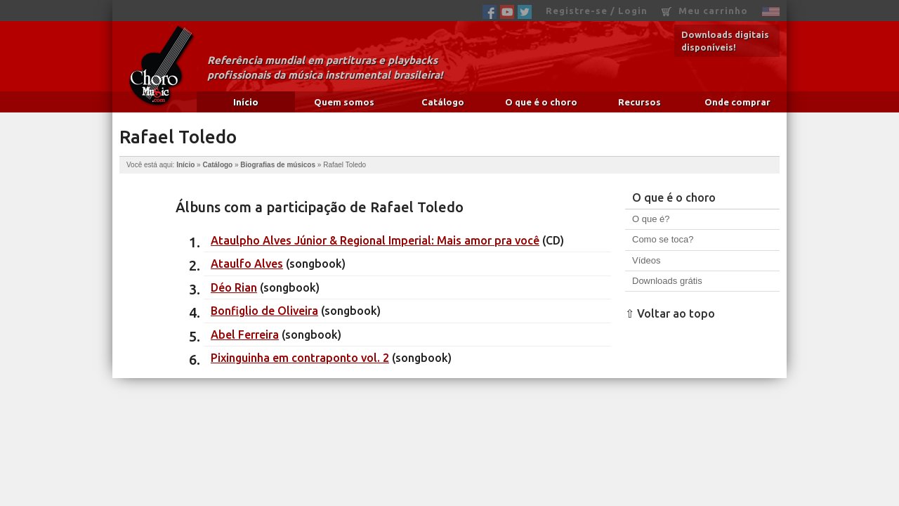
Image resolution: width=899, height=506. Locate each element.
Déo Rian (234, 287)
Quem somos (344, 102)
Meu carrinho (705, 11)
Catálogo (442, 102)
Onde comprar (737, 102)
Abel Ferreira (245, 334)
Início (245, 102)
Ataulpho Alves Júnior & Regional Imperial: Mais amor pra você (375, 240)
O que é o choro (541, 102)
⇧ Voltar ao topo (670, 313)
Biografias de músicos (277, 165)
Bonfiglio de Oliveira (264, 310)
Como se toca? (662, 239)
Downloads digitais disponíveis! (725, 41)
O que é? (651, 219)
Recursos (639, 102)
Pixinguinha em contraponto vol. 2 (300, 357)
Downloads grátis (667, 280)
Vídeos (646, 260)
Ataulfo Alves (247, 263)
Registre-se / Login (597, 10)
